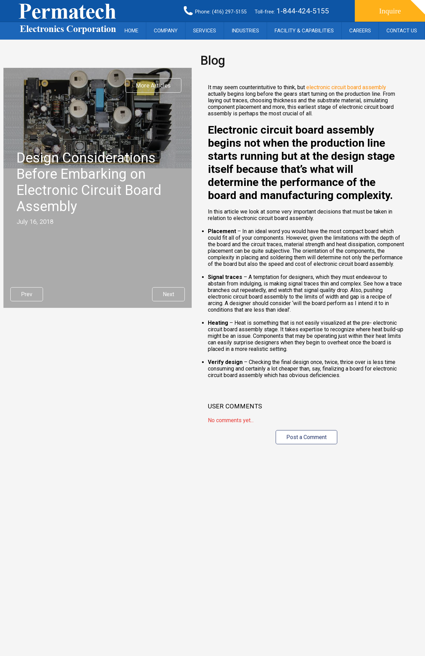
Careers (360, 31)
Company (166, 31)
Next (168, 294)
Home (131, 31)
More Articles (153, 85)
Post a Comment (306, 437)
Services (204, 31)
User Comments (235, 406)
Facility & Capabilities (304, 31)
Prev (26, 294)
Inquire (390, 11)
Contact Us (401, 31)
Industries (245, 31)
